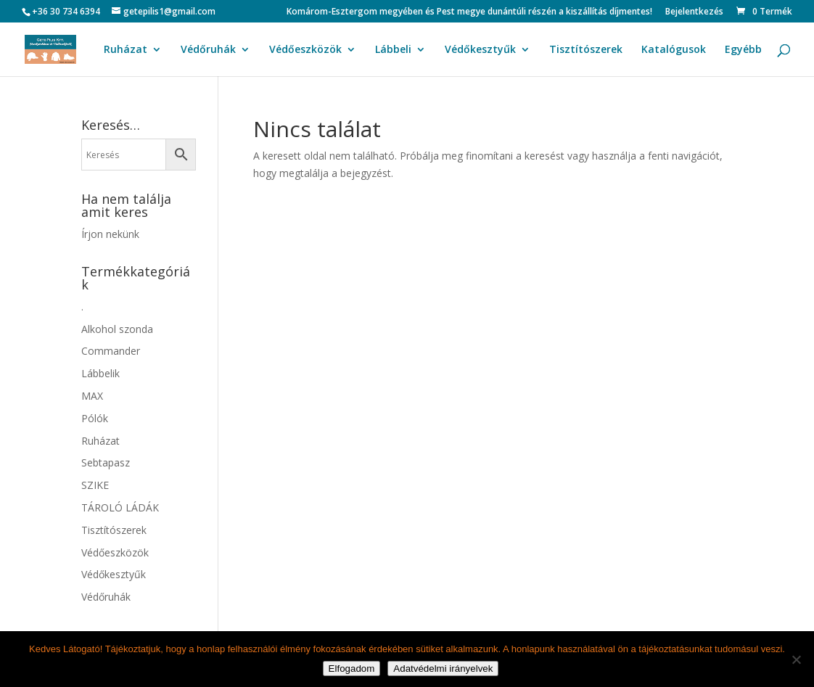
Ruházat (125, 50)
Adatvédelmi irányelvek (443, 668)
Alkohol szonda (117, 329)
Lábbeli (393, 50)
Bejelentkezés (694, 12)
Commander (110, 351)
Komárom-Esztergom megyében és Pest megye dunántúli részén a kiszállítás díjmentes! (469, 12)
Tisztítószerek (585, 50)
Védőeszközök (305, 50)
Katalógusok (673, 50)
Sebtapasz (105, 462)
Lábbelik (100, 373)
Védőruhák (208, 50)
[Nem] (796, 659)
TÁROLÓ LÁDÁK (120, 507)
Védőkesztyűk (480, 50)
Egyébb (743, 50)
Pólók (94, 418)
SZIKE (95, 485)
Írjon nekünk (110, 234)
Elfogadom (352, 668)
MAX (92, 396)
